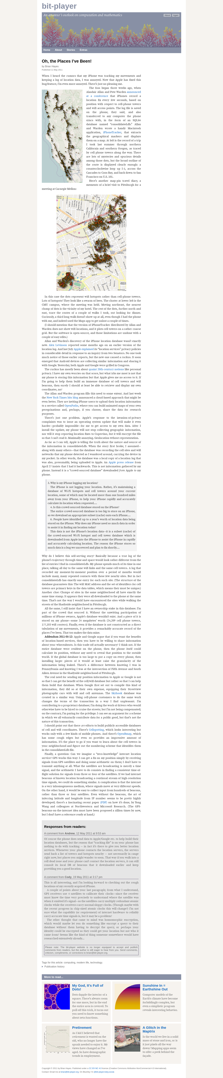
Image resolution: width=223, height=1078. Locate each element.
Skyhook (117, 693)
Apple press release (121, 462)
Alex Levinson (58, 345)
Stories (71, 50)
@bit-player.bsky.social (104, 1072)
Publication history (54, 966)
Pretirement (82, 1028)
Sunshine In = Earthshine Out (155, 987)
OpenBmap (124, 734)
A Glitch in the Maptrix (154, 1029)
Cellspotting (96, 730)
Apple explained (84, 349)
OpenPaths (71, 405)
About (167, 15)
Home (46, 50)
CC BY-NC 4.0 (95, 1068)
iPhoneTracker (112, 132)
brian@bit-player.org (96, 952)
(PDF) (104, 802)
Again (175, 15)
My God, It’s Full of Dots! (87, 987)
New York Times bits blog (62, 397)
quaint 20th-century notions (106, 369)
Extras (83, 50)
